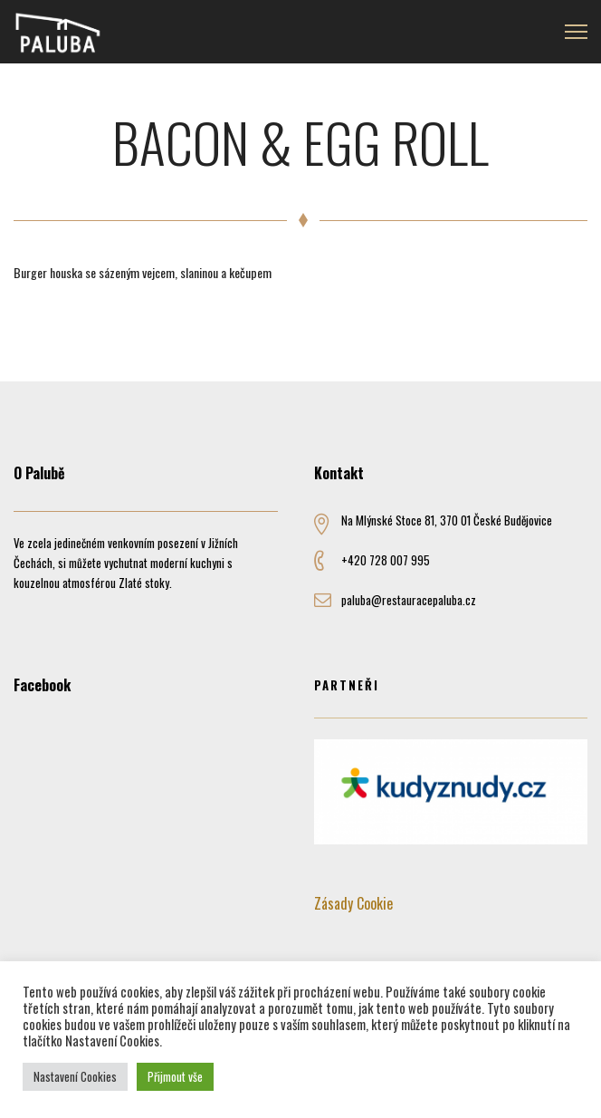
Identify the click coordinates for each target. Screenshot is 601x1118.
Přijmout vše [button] (175, 1076)
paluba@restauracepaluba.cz (408, 600)
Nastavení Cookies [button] (75, 1076)
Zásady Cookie (353, 903)
